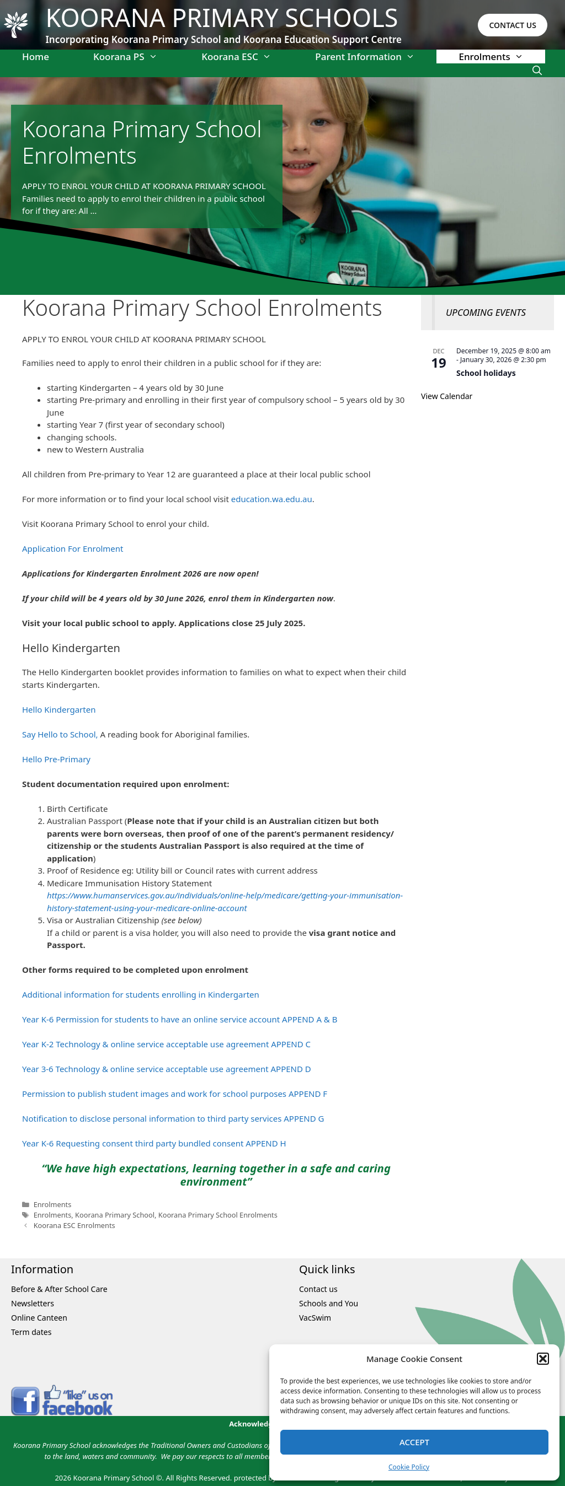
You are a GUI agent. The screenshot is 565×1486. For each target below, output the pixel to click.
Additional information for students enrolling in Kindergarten (140, 994)
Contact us (318, 1289)
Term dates (31, 1332)
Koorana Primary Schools (222, 17)
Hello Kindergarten (58, 709)
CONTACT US (512, 25)
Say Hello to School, (60, 734)
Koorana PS (136, 56)
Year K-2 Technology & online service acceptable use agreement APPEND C (166, 1043)
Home (35, 56)
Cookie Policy (408, 1467)
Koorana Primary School (114, 1215)
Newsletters (32, 1303)
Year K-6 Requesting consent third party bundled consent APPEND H (154, 1143)
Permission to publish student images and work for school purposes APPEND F (174, 1093)
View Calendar (446, 396)
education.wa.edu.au (271, 498)
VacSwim (315, 1317)
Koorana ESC (247, 56)
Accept (414, 1441)
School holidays (486, 373)
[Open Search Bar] (537, 70)
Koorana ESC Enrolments (74, 1225)
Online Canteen (39, 1317)
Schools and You (328, 1303)
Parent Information (375, 56)
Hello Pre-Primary (56, 758)
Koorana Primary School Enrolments (218, 1215)
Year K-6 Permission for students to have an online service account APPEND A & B (180, 1019)
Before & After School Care (59, 1289)
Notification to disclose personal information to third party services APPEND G (173, 1118)
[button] (542, 1358)
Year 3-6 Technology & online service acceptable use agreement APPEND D (166, 1068)
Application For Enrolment (73, 548)
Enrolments (502, 56)
